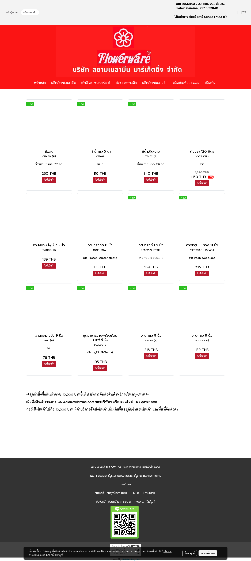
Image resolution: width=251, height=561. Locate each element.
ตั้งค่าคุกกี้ (190, 553)
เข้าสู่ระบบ (12, 12)
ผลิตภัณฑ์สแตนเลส (186, 82)
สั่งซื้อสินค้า (49, 180)
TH (242, 12)
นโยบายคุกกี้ (57, 554)
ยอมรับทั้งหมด (208, 553)
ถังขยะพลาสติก (126, 82)
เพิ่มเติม (210, 82)
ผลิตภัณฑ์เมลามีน (63, 82)
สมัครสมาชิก (30, 12)
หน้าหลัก (40, 82)
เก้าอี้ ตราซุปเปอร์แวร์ (96, 82)
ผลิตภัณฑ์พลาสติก (155, 82)
